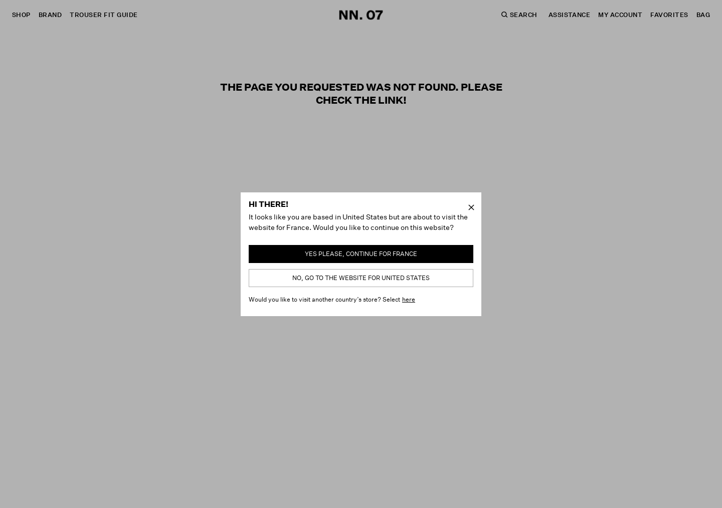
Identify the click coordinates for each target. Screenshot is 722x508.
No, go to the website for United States (361, 278)
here (408, 299)
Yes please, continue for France (361, 253)
